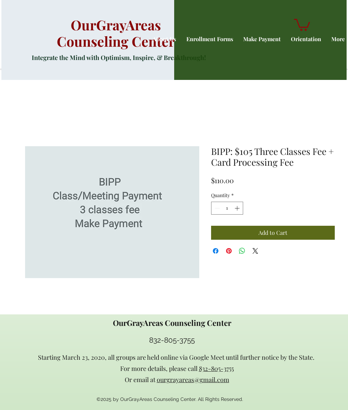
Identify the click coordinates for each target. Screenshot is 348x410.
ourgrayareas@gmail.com (193, 379)
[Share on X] (255, 251)
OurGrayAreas (116, 25)
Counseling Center (116, 41)
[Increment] (237, 208)
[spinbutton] (227, 208)
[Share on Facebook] (215, 251)
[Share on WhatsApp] (242, 251)
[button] (302, 24)
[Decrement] (216, 208)
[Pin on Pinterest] (229, 251)
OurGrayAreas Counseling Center (172, 323)
